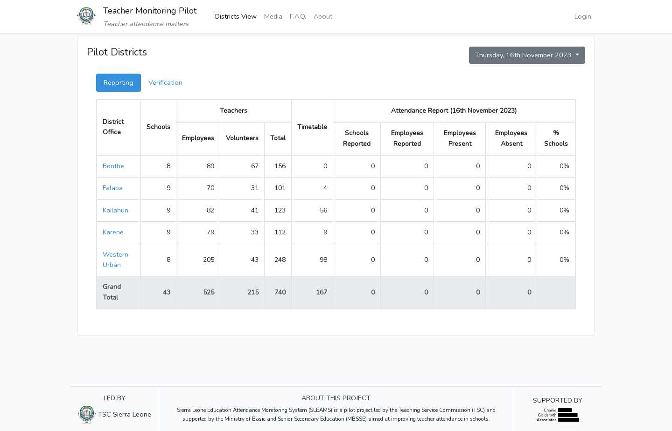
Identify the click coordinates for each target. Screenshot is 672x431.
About (323, 16)
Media (273, 16)
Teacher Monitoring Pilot (149, 10)
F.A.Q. (298, 16)
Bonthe (113, 166)
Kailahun (115, 210)
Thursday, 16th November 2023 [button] (524, 55)
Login (582, 16)
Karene (113, 232)
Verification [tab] (165, 82)
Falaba (113, 188)
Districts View (236, 16)
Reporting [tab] (118, 82)
